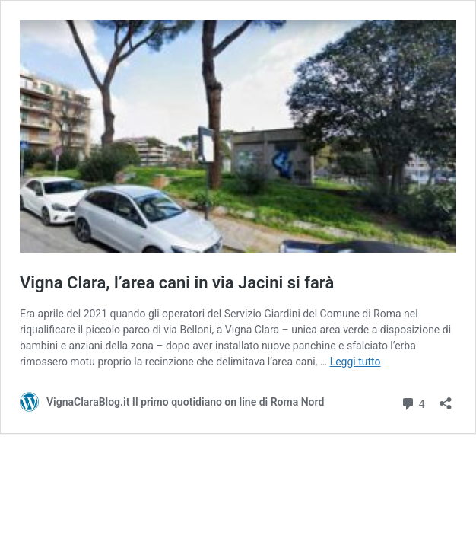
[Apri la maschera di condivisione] (445, 398)
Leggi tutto (355, 361)
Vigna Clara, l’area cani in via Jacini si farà (177, 282)
